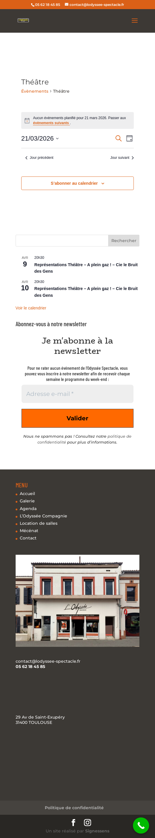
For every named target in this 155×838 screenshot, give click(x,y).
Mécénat (29, 530)
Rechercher (123, 240)
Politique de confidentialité (74, 807)
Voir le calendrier (31, 308)
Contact (28, 538)
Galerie (27, 501)
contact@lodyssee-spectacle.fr (48, 661)
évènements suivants (51, 123)
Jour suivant (122, 158)
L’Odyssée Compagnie (43, 516)
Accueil (27, 493)
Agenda (28, 508)
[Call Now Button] (141, 825)
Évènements (34, 91)
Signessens (97, 831)
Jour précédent (39, 158)
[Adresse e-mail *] (78, 394)
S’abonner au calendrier (74, 183)
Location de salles (38, 523)
